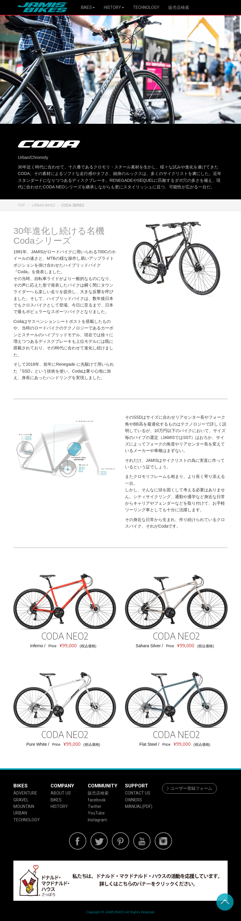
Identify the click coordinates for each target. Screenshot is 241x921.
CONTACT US (137, 793)
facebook (97, 800)
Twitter (94, 806)
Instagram (97, 819)
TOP (21, 205)
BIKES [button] (88, 7)
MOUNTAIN (23, 806)
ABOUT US (61, 793)
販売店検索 (178, 7)
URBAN (20, 813)
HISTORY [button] (114, 7)
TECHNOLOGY (146, 7)
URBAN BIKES (43, 205)
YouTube (96, 813)
